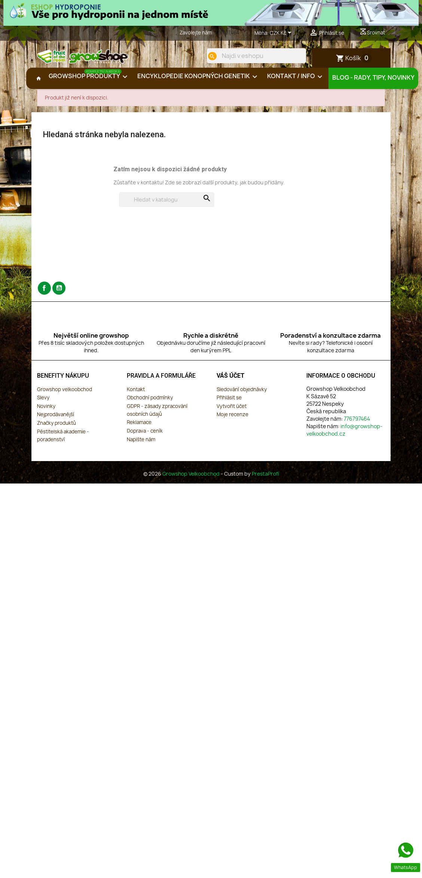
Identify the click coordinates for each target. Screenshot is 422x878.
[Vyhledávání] (166, 205)
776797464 (226, 32)
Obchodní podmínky (150, 403)
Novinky (46, 412)
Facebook (44, 294)
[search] (206, 56)
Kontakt (136, 395)
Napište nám (141, 445)
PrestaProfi (265, 479)
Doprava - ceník (145, 436)
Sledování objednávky (242, 395)
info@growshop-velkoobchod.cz (344, 436)
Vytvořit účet (232, 412)
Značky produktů (56, 429)
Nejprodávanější (55, 420)
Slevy (43, 403)
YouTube (58, 294)
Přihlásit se (229, 403)
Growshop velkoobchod (64, 395)
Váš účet (231, 381)
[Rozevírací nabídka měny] (282, 33)
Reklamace (139, 428)
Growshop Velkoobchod (191, 479)
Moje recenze (232, 420)
